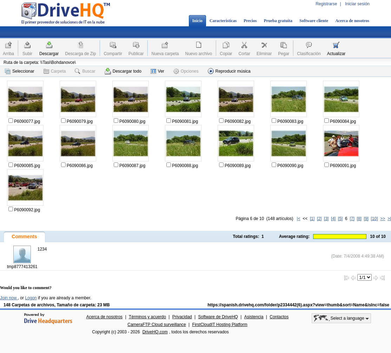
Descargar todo (123, 71)
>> (382, 218)
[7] (352, 218)
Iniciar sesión (357, 3)
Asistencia (254, 316)
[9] (366, 218)
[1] (312, 218)
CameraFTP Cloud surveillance (156, 324)
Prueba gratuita (278, 20)
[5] (340, 218)
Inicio (197, 20)
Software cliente (313, 20)
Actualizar (336, 53)
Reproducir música (229, 71)
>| (389, 218)
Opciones (186, 71)
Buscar (85, 71)
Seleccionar (19, 71)
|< (298, 218)
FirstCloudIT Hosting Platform (219, 324)
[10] (374, 218)
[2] (319, 218)
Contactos (279, 316)
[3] (326, 218)
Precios (250, 20)
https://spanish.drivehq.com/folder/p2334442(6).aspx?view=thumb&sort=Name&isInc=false (298, 304)
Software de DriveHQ (218, 316)
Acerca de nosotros (352, 20)
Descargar (49, 53)
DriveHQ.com (155, 331)
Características (223, 20)
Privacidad (182, 316)
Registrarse (326, 3)
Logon (31, 297)
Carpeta (55, 71)
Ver (157, 71)
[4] (333, 218)
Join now (9, 297)
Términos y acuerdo (147, 316)
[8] (359, 218)
